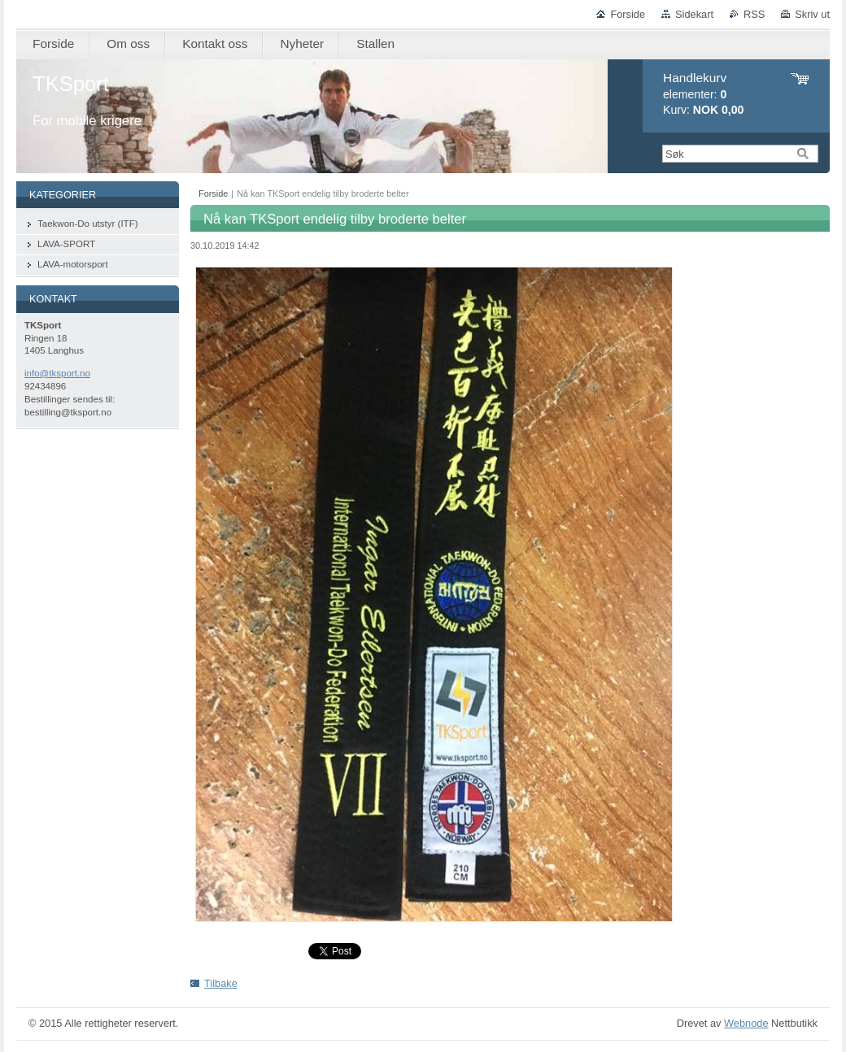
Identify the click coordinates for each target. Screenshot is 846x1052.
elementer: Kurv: (703, 94)
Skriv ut (812, 14)
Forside (627, 14)
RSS (754, 14)
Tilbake (221, 983)
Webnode (746, 1023)
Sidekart (694, 14)
